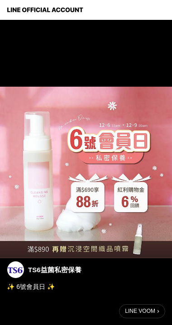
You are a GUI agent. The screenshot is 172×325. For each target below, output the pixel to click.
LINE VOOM (140, 311)
